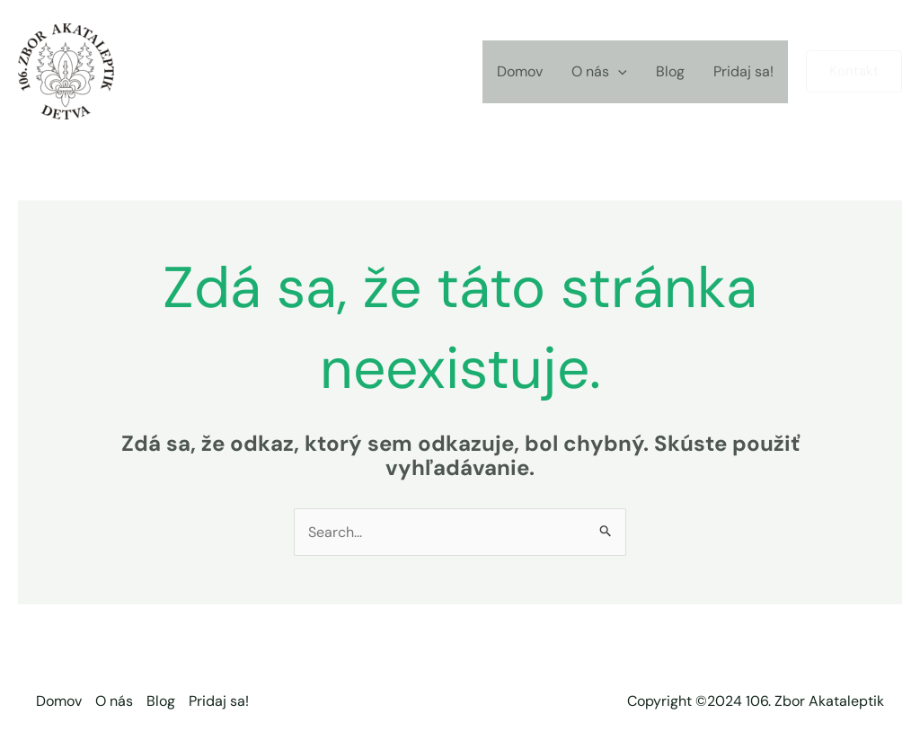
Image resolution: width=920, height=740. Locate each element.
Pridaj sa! (743, 71)
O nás (599, 71)
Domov (520, 71)
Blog (670, 71)
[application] (618, 71)
